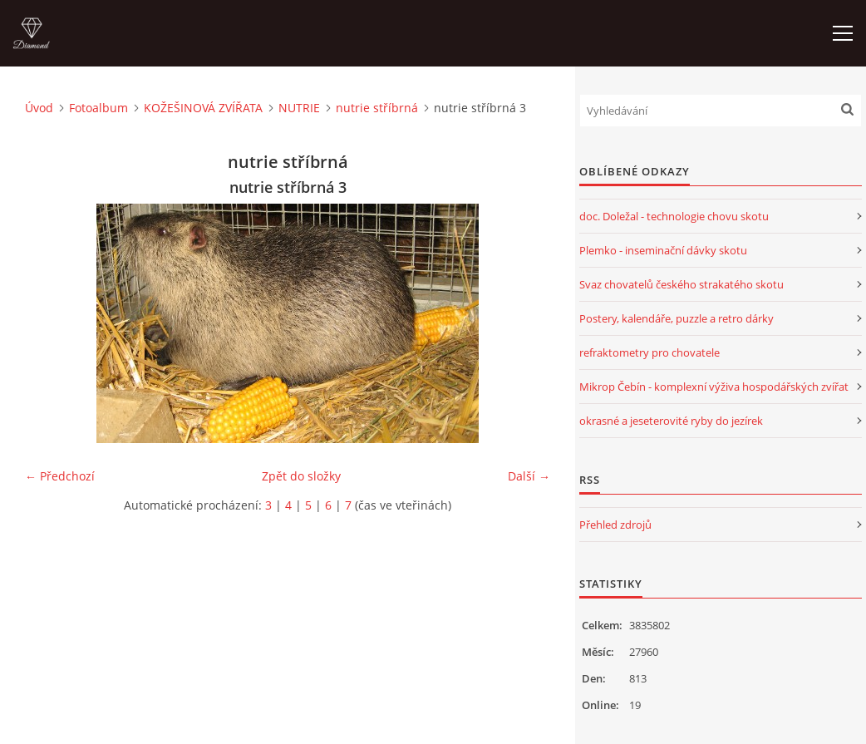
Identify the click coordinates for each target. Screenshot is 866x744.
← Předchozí (60, 476)
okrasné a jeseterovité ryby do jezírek (671, 420)
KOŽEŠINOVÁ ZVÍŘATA (203, 108)
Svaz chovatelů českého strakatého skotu (681, 284)
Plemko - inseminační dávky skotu (663, 250)
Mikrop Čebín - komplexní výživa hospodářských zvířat (714, 386)
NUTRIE (299, 108)
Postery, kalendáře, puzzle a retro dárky (676, 318)
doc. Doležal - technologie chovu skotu (674, 216)
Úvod (39, 108)
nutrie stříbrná (377, 108)
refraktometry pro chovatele (649, 352)
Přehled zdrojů (615, 524)
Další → (529, 476)
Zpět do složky (301, 476)
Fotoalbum (98, 108)
